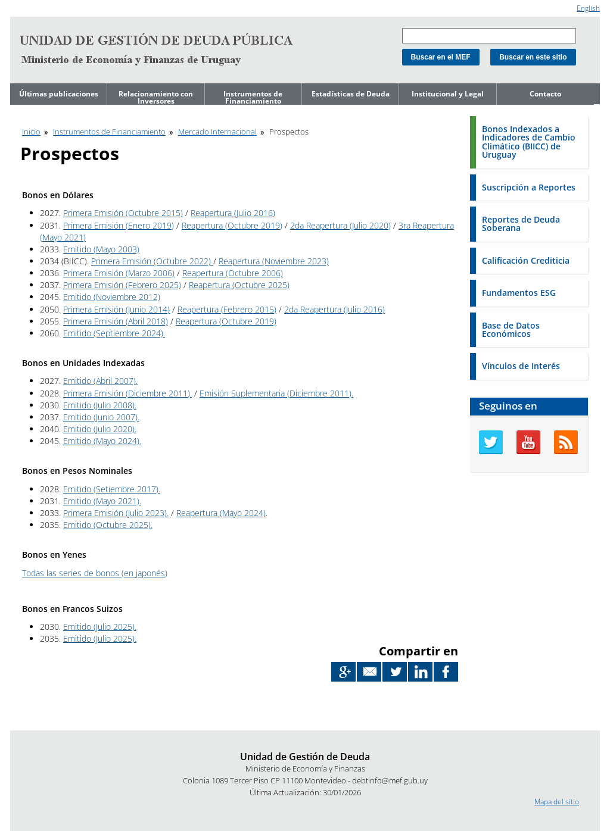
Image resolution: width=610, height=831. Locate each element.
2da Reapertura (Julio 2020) (340, 225)
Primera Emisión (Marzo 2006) (119, 273)
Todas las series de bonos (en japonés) (94, 573)
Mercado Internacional (217, 131)
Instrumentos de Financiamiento (252, 97)
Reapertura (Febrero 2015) (227, 309)
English (588, 8)
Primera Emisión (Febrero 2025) (122, 284)
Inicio (31, 131)
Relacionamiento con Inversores (156, 97)
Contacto (545, 94)
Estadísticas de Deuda (351, 94)
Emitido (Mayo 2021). (102, 501)
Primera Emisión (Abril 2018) (115, 321)
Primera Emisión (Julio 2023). (116, 512)
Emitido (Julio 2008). (99, 405)
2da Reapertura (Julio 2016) (334, 309)
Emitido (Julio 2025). (99, 626)
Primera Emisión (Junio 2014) (116, 309)
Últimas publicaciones (58, 94)
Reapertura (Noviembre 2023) (274, 261)
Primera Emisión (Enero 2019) (118, 225)
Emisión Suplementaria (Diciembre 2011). (276, 393)
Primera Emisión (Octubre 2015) (123, 212)
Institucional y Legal (448, 94)
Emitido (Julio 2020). (99, 429)
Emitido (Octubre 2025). (107, 524)
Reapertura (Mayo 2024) (221, 512)
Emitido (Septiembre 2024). (114, 333)
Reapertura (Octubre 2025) (239, 284)
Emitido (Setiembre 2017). (111, 489)
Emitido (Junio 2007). (101, 417)
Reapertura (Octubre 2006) (232, 273)
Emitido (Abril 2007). (100, 380)
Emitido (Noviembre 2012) (111, 296)
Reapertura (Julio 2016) (233, 212)
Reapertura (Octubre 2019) (232, 225)
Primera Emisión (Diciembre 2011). (127, 393)
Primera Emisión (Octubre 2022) (152, 261)
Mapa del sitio (556, 801)
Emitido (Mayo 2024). (102, 440)
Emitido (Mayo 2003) (101, 249)
